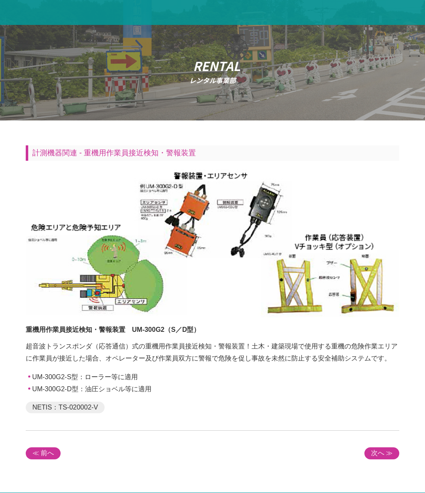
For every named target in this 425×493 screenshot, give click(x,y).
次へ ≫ (382, 452)
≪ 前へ (43, 452)
